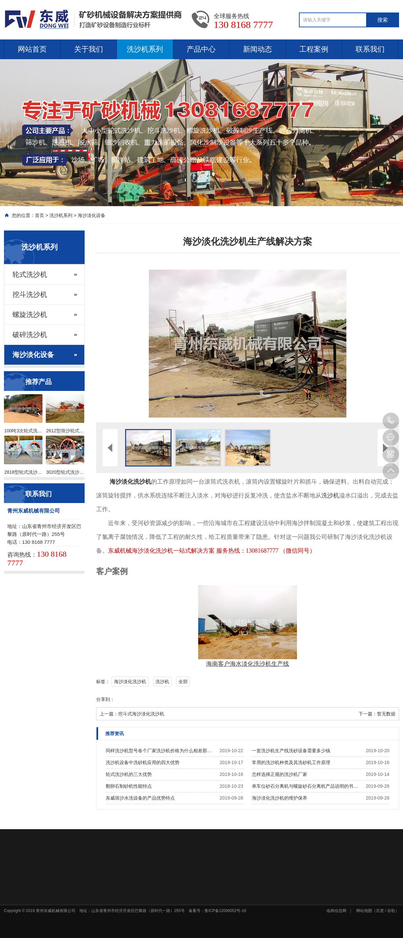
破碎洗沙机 (30, 335)
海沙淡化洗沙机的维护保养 (279, 798)
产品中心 (201, 49)
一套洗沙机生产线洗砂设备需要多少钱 (291, 750)
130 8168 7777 (391, 421)
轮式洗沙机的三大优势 (129, 774)
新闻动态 (257, 49)
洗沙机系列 (145, 49)
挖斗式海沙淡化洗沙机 (141, 713)
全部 (183, 681)
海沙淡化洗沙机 (130, 681)
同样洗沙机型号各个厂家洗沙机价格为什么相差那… (159, 750)
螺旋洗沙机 (30, 315)
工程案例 (313, 49)
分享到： (105, 699)
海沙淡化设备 (91, 215)
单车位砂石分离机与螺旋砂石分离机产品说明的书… (305, 786)
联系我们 (370, 49)
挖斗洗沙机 (30, 295)
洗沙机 (330, 495)
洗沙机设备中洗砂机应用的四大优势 (142, 762)
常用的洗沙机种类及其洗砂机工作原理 (291, 762)
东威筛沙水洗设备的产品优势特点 (140, 798)
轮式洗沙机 (30, 274)
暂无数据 (386, 713)
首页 (39, 215)
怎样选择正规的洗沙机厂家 (279, 774)
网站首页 (32, 49)
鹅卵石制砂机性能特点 (129, 786)
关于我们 (88, 49)
